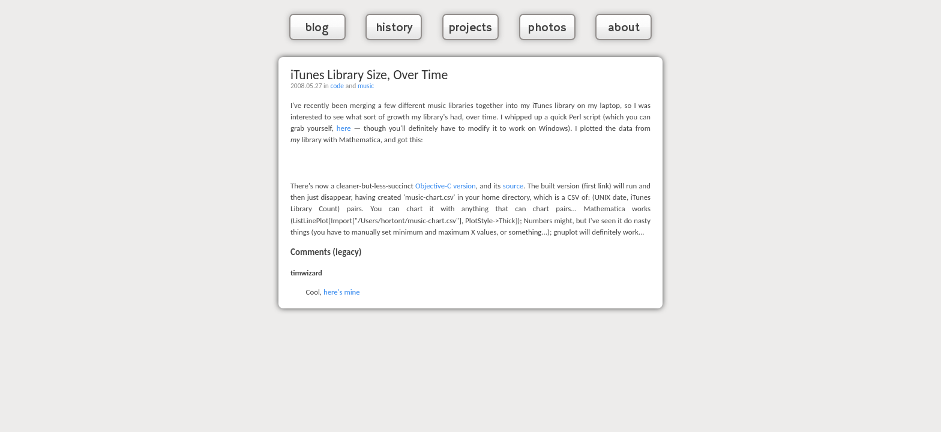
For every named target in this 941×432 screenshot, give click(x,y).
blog (317, 28)
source (513, 185)
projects (470, 28)
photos (547, 28)
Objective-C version (445, 185)
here (344, 128)
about (624, 28)
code (337, 86)
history (394, 28)
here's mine (341, 291)
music (366, 86)
